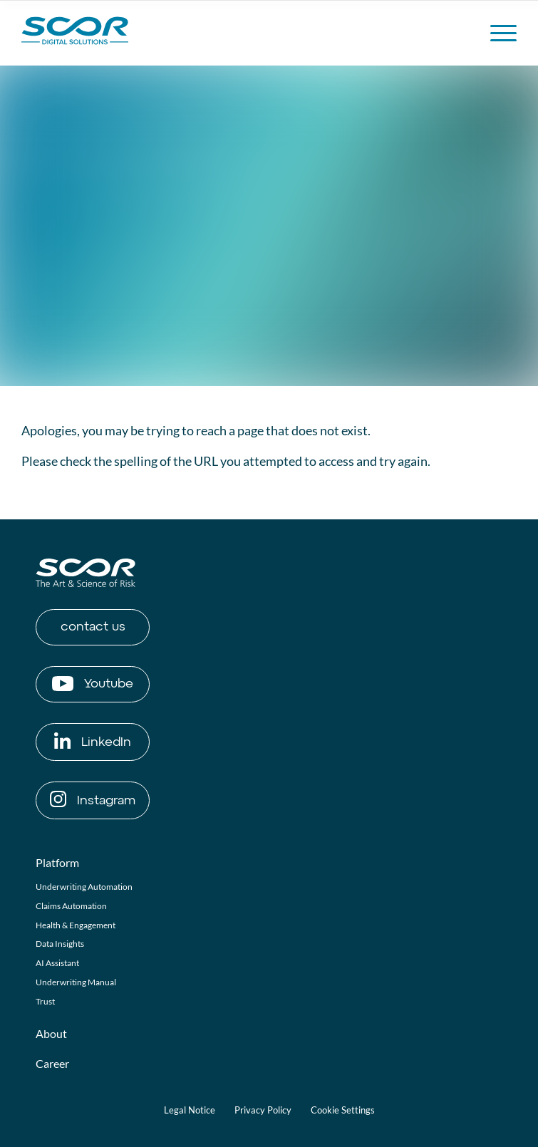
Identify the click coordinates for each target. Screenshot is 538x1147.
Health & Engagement (75, 925)
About (51, 1033)
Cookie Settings (343, 1110)
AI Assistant (57, 962)
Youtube (92, 683)
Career (52, 1063)
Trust (45, 1001)
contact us (93, 627)
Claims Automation (71, 906)
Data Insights (60, 943)
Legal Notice (189, 1110)
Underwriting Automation (84, 886)
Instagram (92, 799)
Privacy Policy (262, 1110)
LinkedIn (92, 740)
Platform (57, 862)
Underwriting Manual (76, 982)
